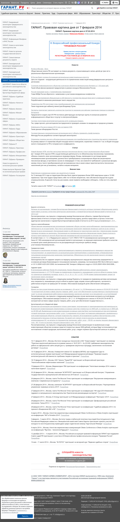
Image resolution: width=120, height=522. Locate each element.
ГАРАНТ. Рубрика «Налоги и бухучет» (13, 104)
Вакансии (15, 2)
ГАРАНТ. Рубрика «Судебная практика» (13, 98)
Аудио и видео (89, 33)
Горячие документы (52, 33)
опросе (49, 192)
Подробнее (44, 348)
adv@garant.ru (86, 507)
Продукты (25, 2)
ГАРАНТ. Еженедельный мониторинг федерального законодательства (13, 66)
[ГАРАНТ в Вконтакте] (72, 2)
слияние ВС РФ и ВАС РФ (85, 192)
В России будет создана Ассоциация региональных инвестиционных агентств (60, 77)
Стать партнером (60, 2)
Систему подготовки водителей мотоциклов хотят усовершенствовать (57, 121)
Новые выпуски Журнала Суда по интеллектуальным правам (14, 170)
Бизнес (38, 13)
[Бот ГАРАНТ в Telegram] (85, 2)
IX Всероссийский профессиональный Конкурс (75, 43)
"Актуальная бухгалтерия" (75, 467)
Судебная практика (9, 13)
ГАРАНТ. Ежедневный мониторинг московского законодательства (12, 33)
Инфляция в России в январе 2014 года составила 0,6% (51, 127)
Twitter (70, 186)
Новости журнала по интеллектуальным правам (13, 164)
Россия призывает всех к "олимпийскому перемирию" (51, 92)
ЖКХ (76, 13)
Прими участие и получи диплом (75, 51)
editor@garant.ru (113, 501)
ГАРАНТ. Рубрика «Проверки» (13, 159)
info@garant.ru (60, 514)
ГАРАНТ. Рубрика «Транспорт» (14, 136)
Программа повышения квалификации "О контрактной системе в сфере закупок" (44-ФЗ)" (14, 236)
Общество (106, 13)
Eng (115, 2)
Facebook (58, 186)
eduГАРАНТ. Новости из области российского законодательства (14, 85)
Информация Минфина (77, 33)
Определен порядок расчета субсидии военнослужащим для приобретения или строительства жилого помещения (74, 139)
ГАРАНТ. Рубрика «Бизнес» (12, 109)
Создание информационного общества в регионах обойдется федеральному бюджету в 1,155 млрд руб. (70, 86)
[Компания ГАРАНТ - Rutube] (92, 2)
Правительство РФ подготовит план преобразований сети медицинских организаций (63, 104)
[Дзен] (76, 3)
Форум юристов (99, 33)
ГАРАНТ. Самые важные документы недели (11, 58)
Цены (32, 2)
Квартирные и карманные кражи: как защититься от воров (53, 173)
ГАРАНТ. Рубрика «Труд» (11, 129)
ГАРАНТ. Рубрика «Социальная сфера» (14, 120)
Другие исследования (39, 196)
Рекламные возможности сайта (101, 507)
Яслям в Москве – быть (39, 69)
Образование (84, 13)
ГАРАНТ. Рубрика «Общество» (14, 140)
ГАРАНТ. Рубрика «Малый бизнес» (12, 114)
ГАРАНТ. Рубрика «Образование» (15, 133)
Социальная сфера (64, 13)
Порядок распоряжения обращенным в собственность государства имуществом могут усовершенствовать (71, 98)
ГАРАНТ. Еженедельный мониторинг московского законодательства (12, 74)
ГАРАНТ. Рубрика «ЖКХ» (11, 125)
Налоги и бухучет (26, 13)
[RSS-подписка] (95, 2)
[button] (107, 8)
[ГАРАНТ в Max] (78, 2)
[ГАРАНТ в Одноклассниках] (88, 2)
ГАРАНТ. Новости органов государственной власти (12, 52)
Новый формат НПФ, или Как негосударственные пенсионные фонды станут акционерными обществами (70, 151)
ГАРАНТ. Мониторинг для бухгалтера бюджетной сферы (14, 91)
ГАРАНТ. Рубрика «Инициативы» (14, 156)
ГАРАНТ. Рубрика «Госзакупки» (14, 175)
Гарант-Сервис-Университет (42, 518)
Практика (46, 13)
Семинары (47, 2)
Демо (39, 2)
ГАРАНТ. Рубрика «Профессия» (14, 152)
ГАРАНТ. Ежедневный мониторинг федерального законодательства (13, 24)
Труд (53, 13)
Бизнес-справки (64, 33)
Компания (5, 2)
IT (113, 13)
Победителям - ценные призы (75, 53)
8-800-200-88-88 (86, 496)
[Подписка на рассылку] (66, 2)
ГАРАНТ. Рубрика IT (10, 144)
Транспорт (96, 13)
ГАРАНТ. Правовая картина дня (14, 80)
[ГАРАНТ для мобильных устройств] (69, 2)
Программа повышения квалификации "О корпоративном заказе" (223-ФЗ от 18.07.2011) (14, 265)
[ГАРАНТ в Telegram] (82, 2)
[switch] (28, 8)
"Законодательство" (93, 467)
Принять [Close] (25, 516)
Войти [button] (104, 2)
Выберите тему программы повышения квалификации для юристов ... (12, 286)
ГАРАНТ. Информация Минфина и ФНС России (14, 40)
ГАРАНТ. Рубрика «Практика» (13, 148)
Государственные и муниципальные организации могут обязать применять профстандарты (65, 133)
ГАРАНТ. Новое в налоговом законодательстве (13, 46)
